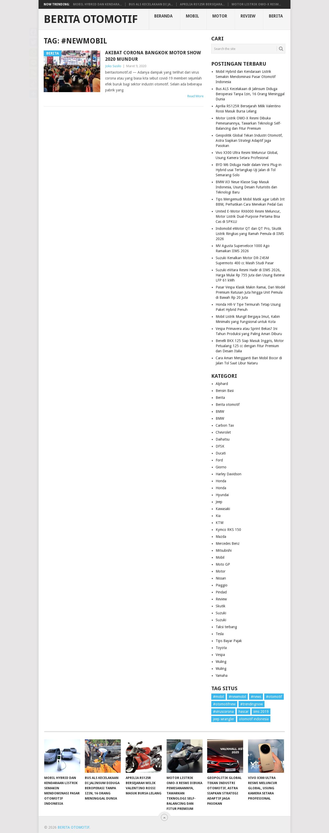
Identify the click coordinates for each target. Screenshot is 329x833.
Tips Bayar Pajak (229, 641)
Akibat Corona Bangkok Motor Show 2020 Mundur (153, 56)
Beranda (163, 16)
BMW (220, 411)
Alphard (222, 384)
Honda (221, 481)
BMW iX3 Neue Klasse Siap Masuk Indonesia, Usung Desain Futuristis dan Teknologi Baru (246, 187)
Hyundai (222, 495)
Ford (219, 460)
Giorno (221, 467)
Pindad (221, 592)
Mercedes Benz (228, 543)
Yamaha (221, 675)
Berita (276, 16)
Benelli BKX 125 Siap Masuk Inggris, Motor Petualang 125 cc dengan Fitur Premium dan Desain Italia (250, 346)
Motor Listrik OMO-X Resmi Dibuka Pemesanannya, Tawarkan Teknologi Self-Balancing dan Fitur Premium (248, 123)
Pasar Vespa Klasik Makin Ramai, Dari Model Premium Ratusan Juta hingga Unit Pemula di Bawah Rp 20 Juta (250, 292)
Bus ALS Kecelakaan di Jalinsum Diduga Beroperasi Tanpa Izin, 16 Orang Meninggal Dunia (250, 94)
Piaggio (221, 585)
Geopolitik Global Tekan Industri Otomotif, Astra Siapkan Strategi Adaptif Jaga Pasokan (249, 140)
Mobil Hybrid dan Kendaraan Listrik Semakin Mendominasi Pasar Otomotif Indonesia (246, 76)
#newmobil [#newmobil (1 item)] (237, 697)
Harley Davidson (228, 474)
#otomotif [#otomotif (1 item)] (274, 697)
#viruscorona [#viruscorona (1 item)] (223, 711)
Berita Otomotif (91, 19)
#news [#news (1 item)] (256, 697)
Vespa (220, 655)
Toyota (221, 648)
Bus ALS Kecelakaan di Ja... (151, 4)
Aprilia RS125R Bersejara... (202, 4)
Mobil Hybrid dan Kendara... (97, 4)
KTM (219, 523)
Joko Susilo (113, 66)
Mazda (221, 536)
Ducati (221, 453)
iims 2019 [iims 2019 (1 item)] (261, 711)
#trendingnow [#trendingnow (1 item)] (251, 704)
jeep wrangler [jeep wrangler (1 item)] (223, 719)
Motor (219, 16)
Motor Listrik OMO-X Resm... (256, 4)
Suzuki (221, 613)
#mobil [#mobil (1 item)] (218, 697)
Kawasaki (223, 509)
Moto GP (223, 564)
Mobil (192, 16)
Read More (195, 96)
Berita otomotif (228, 404)
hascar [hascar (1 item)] (244, 711)
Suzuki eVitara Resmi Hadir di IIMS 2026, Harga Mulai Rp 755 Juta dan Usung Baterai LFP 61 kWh (250, 275)
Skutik (220, 606)
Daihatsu (223, 439)
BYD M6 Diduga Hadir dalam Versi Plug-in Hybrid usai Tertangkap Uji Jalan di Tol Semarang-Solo (248, 170)
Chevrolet (223, 432)
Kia (218, 516)
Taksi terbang (226, 627)
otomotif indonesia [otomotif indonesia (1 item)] (254, 719)
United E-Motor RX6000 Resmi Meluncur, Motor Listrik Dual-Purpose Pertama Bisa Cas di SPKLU (248, 216)
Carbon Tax (225, 425)
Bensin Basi (225, 391)
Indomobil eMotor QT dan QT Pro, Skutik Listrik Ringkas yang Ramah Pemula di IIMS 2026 (250, 233)
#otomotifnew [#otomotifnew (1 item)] (224, 704)
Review (248, 16)
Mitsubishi (224, 550)
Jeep (219, 502)
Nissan (221, 578)
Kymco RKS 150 (228, 530)
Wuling (221, 662)
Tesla (220, 634)
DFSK (220, 446)
